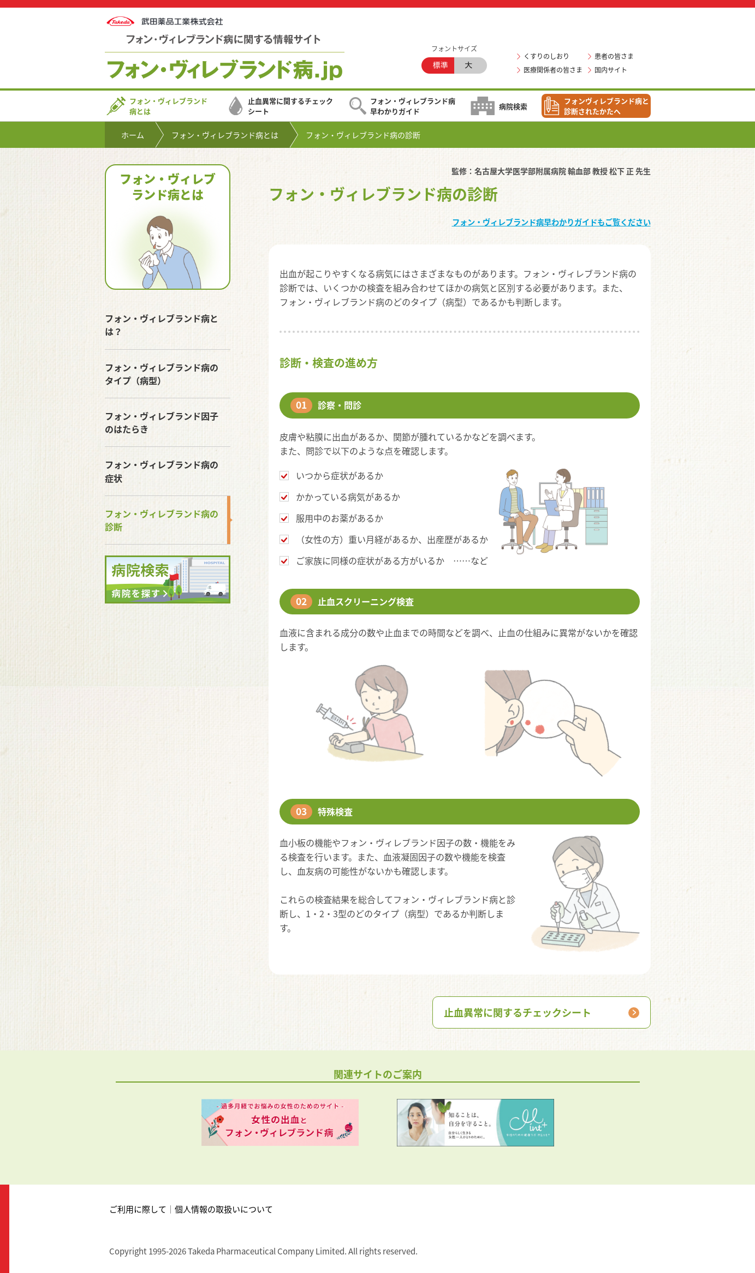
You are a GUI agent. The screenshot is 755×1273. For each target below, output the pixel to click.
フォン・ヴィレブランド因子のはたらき (161, 422)
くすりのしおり (546, 56)
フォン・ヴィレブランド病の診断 (161, 520)
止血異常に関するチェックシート (280, 105)
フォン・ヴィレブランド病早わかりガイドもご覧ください (551, 222)
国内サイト (611, 70)
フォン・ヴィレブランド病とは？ (161, 325)
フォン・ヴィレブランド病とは (156, 105)
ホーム (132, 134)
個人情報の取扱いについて (224, 1209)
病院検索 (499, 106)
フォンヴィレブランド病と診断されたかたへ (596, 105)
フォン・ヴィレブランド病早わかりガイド (402, 105)
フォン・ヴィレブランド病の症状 (161, 471)
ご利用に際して (138, 1209)
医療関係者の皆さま (553, 70)
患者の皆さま (614, 56)
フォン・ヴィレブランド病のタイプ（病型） (161, 374)
